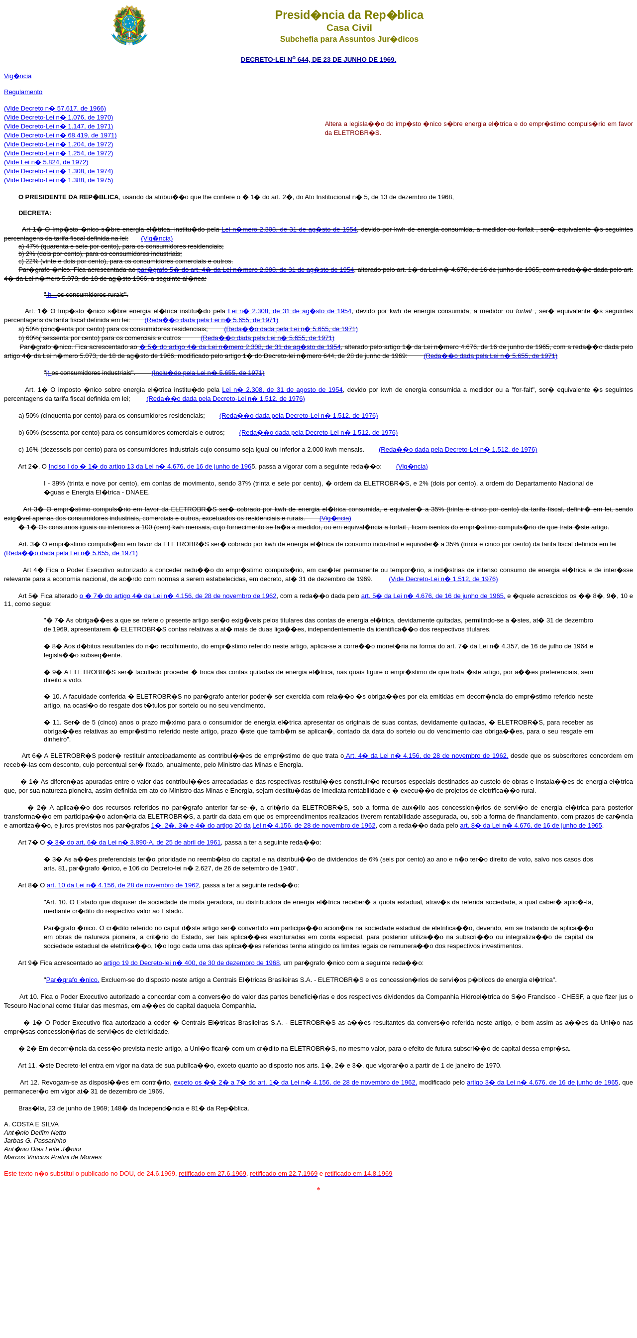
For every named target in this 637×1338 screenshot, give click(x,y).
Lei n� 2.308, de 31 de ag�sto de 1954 (289, 311)
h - (51, 294)
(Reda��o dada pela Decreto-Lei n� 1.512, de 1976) (458, 449)
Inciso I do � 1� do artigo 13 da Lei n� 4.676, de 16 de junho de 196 (150, 466)
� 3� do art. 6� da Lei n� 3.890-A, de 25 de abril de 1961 (134, 842)
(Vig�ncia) (157, 238)
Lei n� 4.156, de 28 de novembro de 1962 (313, 825)
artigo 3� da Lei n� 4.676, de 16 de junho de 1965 (543, 1082)
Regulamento (23, 92)
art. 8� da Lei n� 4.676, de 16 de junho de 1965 (531, 825)
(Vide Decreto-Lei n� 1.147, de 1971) (58, 126)
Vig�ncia (17, 76)
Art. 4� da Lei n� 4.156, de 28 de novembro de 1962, (426, 755)
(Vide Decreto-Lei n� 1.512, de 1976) (443, 579)
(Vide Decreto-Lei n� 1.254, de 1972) (58, 153)
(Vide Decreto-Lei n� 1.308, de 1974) (58, 171)
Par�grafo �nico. (73, 979)
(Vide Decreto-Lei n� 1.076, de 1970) (58, 117)
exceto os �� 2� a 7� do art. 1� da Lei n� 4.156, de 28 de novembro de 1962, (295, 1082)
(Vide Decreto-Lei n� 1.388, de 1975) (58, 180)
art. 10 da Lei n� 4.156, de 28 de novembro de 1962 (123, 885)
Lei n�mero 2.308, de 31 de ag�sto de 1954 (289, 229)
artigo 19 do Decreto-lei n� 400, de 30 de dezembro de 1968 (192, 963)
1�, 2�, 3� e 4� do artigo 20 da (201, 825)
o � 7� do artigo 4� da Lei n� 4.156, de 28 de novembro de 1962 (178, 596)
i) (49, 372)
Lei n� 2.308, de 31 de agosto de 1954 (282, 389)
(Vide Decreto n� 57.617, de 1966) (55, 108)
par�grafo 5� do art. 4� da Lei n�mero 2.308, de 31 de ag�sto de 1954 (245, 269)
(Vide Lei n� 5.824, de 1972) (46, 162)
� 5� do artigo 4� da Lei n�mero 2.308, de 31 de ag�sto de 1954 (240, 347)
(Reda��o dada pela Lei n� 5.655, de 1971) (212, 320)
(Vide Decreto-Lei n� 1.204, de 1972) (58, 144)
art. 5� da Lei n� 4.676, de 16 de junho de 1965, (433, 596)
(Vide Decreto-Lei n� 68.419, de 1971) (60, 135)
